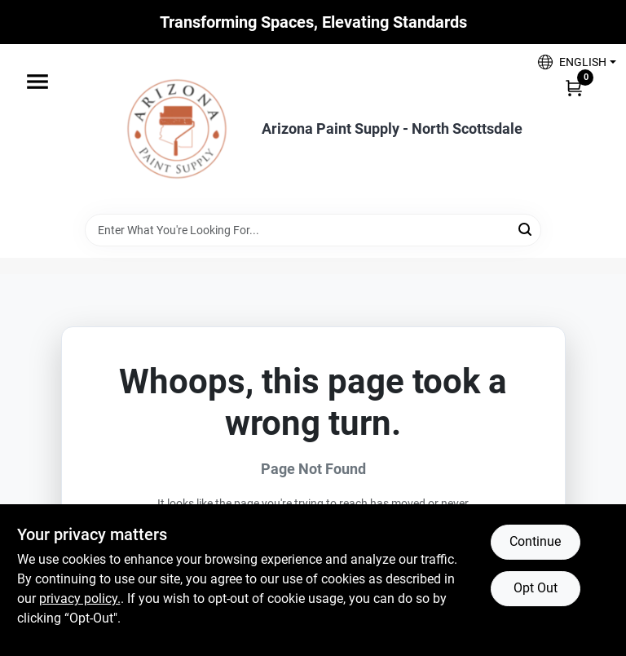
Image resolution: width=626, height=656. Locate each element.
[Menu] (37, 81)
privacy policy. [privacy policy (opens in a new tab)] (80, 598)
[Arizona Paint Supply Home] (177, 128)
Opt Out (536, 588)
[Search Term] (313, 230)
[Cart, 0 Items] (574, 87)
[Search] (526, 228)
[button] (571, 61)
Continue (535, 541)
